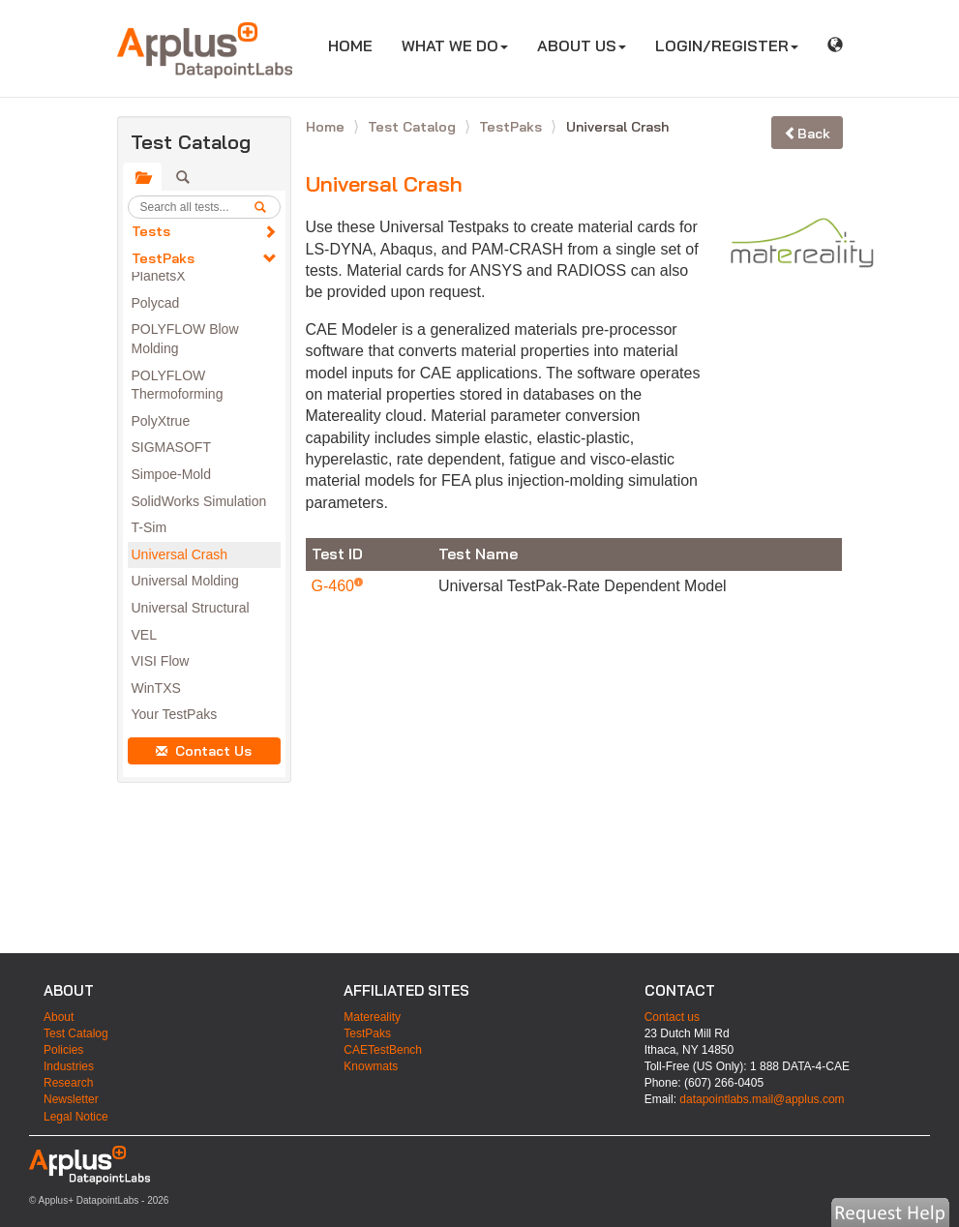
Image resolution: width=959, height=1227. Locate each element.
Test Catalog (414, 126)
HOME (357, 45)
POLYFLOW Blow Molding (185, 338)
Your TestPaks (175, 714)
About (59, 1017)
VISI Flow (161, 661)
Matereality (372, 1017)
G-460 (335, 586)
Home (327, 126)
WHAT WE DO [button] (455, 45)
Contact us (672, 1017)
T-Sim (149, 527)
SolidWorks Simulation (199, 501)
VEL (144, 635)
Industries (69, 1066)
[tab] (142, 177)
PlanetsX (159, 276)
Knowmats (371, 1066)
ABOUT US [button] (581, 45)
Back (807, 133)
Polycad (156, 303)
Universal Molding (185, 580)
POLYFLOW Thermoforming (178, 385)
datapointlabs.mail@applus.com (761, 1099)
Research (68, 1083)
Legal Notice (76, 1116)
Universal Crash (180, 554)
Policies (63, 1050)
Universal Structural (191, 607)
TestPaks (163, 258)
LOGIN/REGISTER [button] (726, 45)
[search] (267, 207)
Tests (151, 231)
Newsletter (71, 1099)
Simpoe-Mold (171, 474)
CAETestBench (383, 1050)
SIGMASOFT (171, 447)
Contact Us (204, 751)
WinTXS (156, 688)
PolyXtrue (161, 421)
